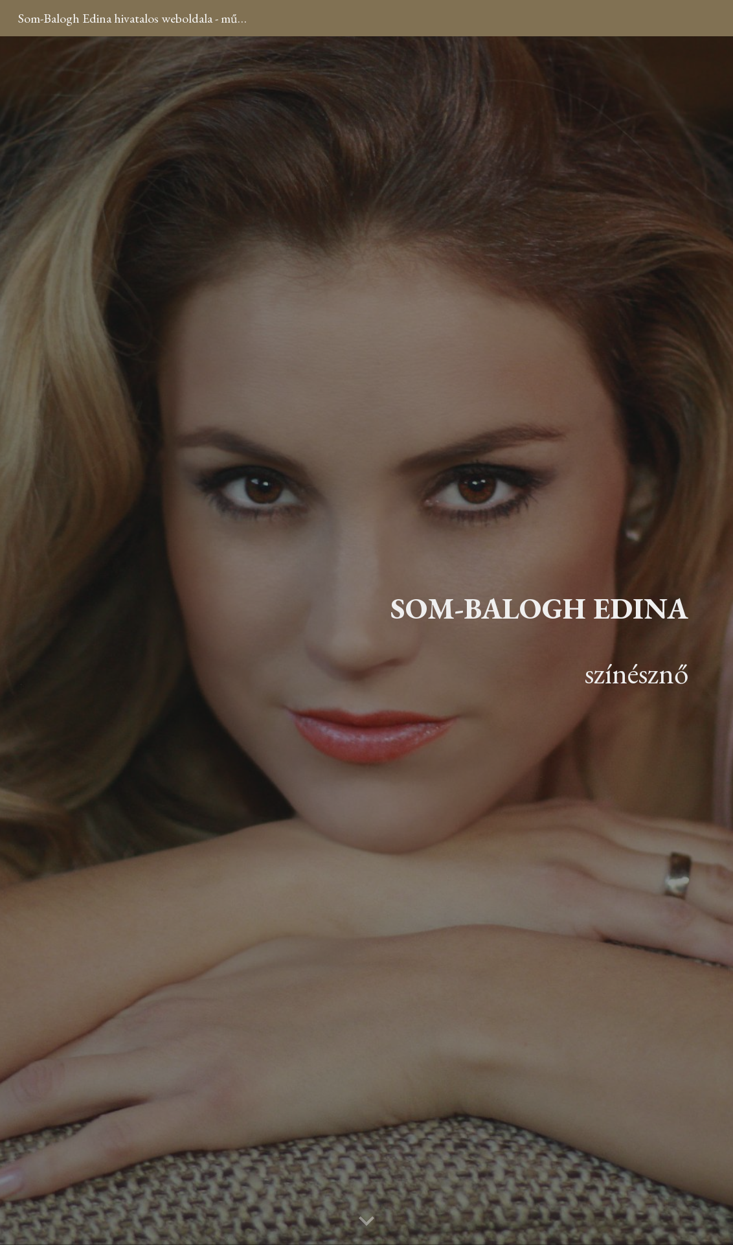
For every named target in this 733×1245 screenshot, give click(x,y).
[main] (534, 641)
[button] (366, 1221)
